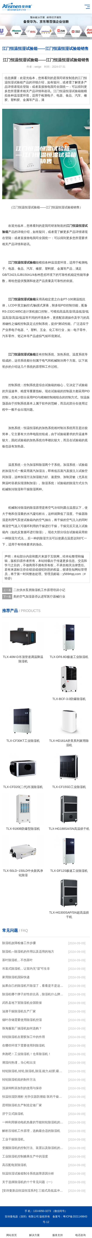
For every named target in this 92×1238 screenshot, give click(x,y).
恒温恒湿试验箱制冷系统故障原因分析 (28, 1173)
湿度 (57, 262)
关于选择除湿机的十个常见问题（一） (28, 1182)
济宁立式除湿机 (13, 1113)
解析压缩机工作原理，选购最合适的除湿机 (31, 1130)
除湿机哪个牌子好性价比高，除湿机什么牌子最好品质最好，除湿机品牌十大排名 (32, 994)
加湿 (33, 464)
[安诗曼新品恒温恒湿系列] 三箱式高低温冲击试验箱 (32, 1190)
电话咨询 (80, 1233)
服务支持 (57, 1233)
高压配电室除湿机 (14, 1165)
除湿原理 (36, 507)
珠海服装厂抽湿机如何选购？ (22, 1028)
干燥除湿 (30, 489)
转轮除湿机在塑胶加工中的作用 (23, 1037)
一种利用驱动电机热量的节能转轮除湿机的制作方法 (32, 1122)
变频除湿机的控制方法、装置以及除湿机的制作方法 (32, 1148)
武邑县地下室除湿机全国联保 (22, 1002)
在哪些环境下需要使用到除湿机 (23, 1045)
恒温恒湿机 (31, 428)
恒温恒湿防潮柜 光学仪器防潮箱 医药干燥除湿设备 (32, 1096)
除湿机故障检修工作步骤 (19, 943)
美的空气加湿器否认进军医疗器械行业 (39, 596)
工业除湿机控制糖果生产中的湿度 (25, 1156)
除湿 (42, 464)
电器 (11, 268)
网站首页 (11, 1233)
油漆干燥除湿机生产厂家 (19, 1011)
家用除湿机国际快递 (16, 977)
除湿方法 (46, 538)
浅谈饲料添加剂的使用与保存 (22, 1088)
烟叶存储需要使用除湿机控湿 (22, 1020)
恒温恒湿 (78, 225)
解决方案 (34, 1233)
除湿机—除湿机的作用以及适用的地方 (28, 951)
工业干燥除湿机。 (14, 1139)
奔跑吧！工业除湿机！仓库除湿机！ (26, 1054)
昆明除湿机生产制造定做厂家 (22, 1105)
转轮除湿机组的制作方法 (19, 1079)
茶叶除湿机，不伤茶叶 (17, 960)
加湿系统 (69, 464)
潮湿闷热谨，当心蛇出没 (19, 1062)
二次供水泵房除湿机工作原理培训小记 (39, 590)
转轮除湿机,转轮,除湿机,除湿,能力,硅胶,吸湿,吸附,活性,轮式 (32, 1071)
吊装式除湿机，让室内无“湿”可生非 (26, 968)
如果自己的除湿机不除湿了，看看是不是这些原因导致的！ (32, 985)
